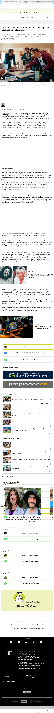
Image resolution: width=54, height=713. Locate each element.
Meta (36, 476)
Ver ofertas (5, 529)
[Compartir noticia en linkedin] (26, 109)
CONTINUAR (47, 2)
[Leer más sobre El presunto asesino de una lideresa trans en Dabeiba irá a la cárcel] (32, 407)
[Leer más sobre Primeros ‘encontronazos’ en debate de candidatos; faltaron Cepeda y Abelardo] (32, 422)
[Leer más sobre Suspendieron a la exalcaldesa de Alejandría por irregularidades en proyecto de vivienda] (32, 414)
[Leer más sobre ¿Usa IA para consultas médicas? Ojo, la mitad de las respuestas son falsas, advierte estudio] (32, 467)
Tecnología (30, 271)
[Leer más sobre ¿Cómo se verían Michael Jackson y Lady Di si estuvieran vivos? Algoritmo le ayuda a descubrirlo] (13, 275)
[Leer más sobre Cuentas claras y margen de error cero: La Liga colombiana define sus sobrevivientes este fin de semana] (32, 429)
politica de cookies (37, 2)
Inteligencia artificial (28, 476)
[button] (50, 403)
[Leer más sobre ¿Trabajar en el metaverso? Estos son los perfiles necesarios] (16, 327)
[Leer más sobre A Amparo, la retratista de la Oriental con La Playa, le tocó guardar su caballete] (32, 445)
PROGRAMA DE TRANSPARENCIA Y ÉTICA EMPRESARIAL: (32, 663)
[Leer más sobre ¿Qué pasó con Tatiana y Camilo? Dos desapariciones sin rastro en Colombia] (32, 399)
